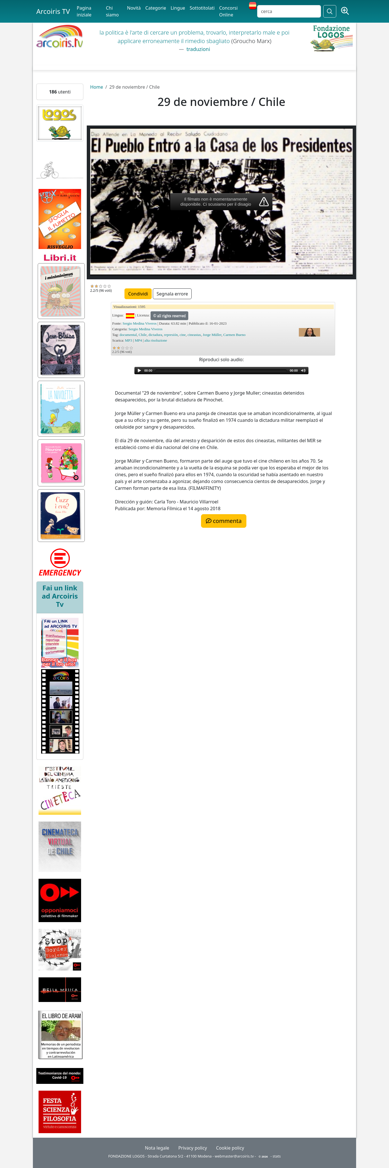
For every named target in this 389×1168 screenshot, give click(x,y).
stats (277, 1156)
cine (182, 335)
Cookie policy (230, 1148)
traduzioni (197, 49)
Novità (134, 8)
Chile (143, 335)
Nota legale (157, 1148)
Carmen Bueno (234, 335)
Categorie (155, 8)
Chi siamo (112, 11)
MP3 (128, 340)
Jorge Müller (212, 335)
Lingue (178, 8)
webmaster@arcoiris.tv (234, 1156)
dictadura (155, 335)
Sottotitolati (202, 8)
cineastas (194, 335)
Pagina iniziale (84, 11)
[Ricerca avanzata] (345, 11)
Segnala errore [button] (172, 294)
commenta (224, 521)
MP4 (138, 340)
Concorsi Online (228, 11)
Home (96, 87)
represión (171, 335)
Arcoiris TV (53, 11)
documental (128, 335)
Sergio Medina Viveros (139, 323)
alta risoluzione (156, 340)
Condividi (138, 294)
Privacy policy (192, 1148)
